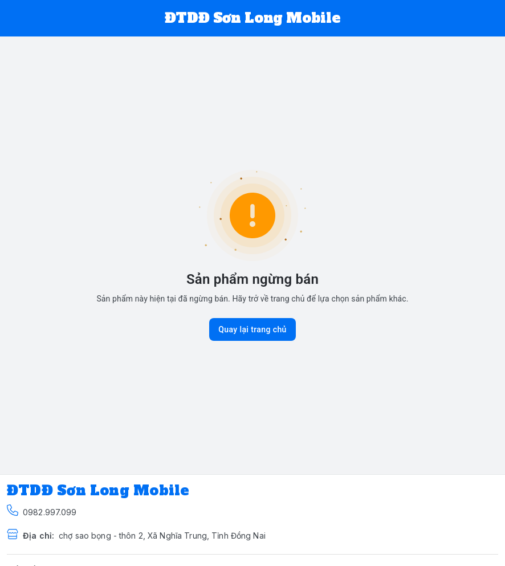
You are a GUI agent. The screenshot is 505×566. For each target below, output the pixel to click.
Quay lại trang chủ (252, 329)
